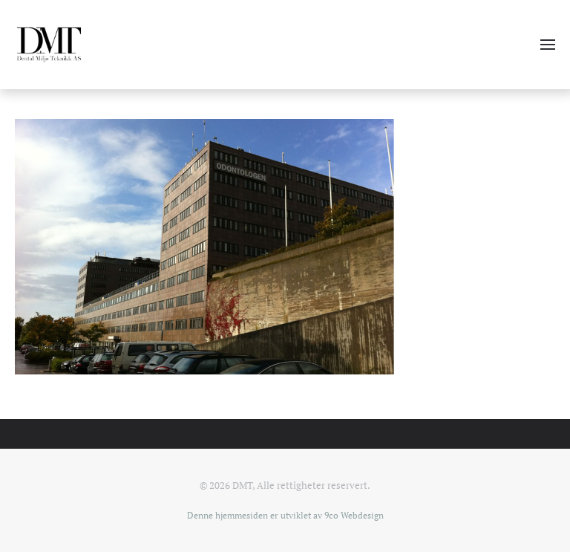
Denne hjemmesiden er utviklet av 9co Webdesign (285, 515)
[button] (547, 44)
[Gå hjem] (48, 44)
